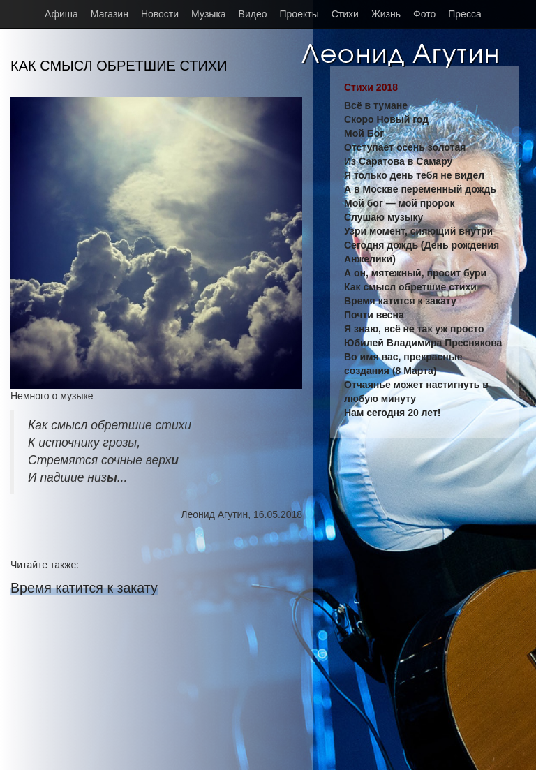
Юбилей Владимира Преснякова (423, 342)
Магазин (109, 14)
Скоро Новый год (386, 119)
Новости (160, 14)
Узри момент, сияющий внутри (418, 231)
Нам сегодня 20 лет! (392, 412)
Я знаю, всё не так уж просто (414, 328)
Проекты (299, 14)
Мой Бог (364, 133)
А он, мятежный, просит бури (415, 273)
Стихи (345, 14)
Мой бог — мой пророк (399, 203)
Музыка (208, 14)
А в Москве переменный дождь (420, 189)
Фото (424, 14)
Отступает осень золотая (405, 147)
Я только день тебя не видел (414, 175)
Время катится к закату (84, 587)
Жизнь (386, 14)
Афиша (61, 14)
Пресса (464, 14)
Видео (253, 14)
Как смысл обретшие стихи (410, 287)
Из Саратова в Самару (398, 161)
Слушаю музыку (383, 217)
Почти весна (374, 314)
